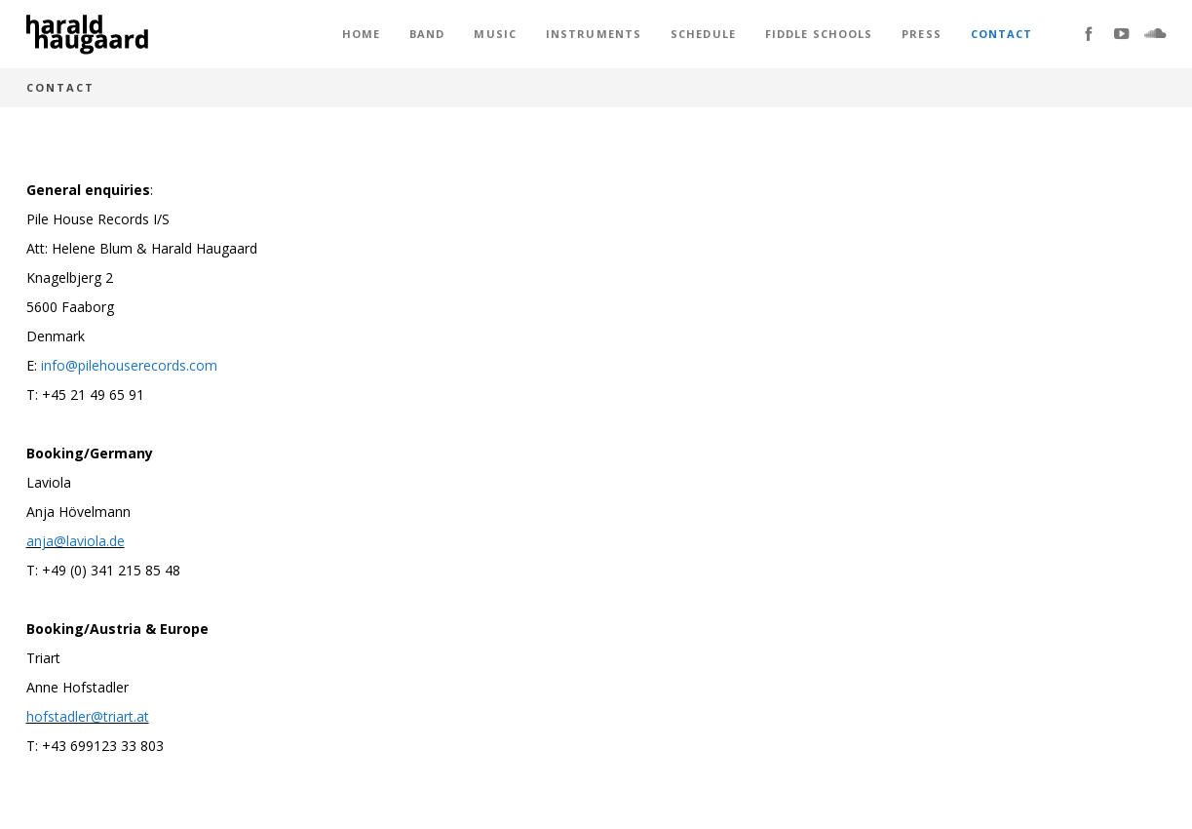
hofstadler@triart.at (87, 716)
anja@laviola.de (75, 541)
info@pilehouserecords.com (129, 365)
